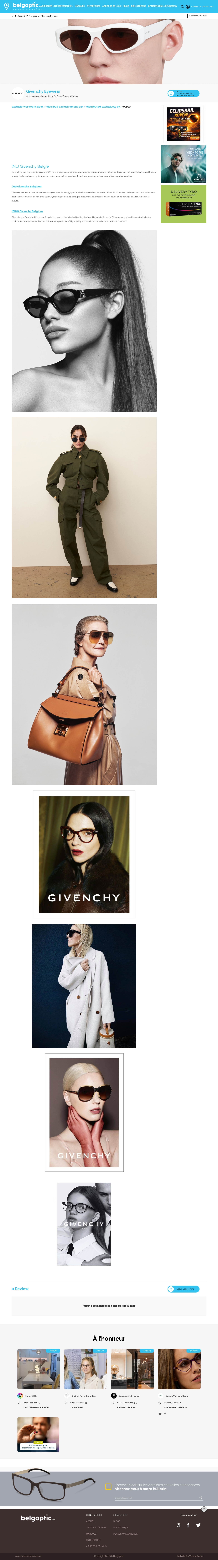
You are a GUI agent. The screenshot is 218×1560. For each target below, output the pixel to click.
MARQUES (91, 1533)
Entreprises (93, 6)
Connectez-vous (197, 7)
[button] (182, 7)
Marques (80, 6)
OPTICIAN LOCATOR (96, 1527)
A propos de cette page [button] (198, 16)
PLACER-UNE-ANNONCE (125, 1533)
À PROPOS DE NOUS (96, 1546)
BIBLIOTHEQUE (120, 1527)
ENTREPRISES (93, 1540)
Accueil (21, 16)
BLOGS (116, 1521)
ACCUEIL (90, 1521)
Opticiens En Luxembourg (162, 6)
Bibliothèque (138, 6)
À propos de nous (112, 6)
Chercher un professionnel (57, 6)
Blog (126, 6)
